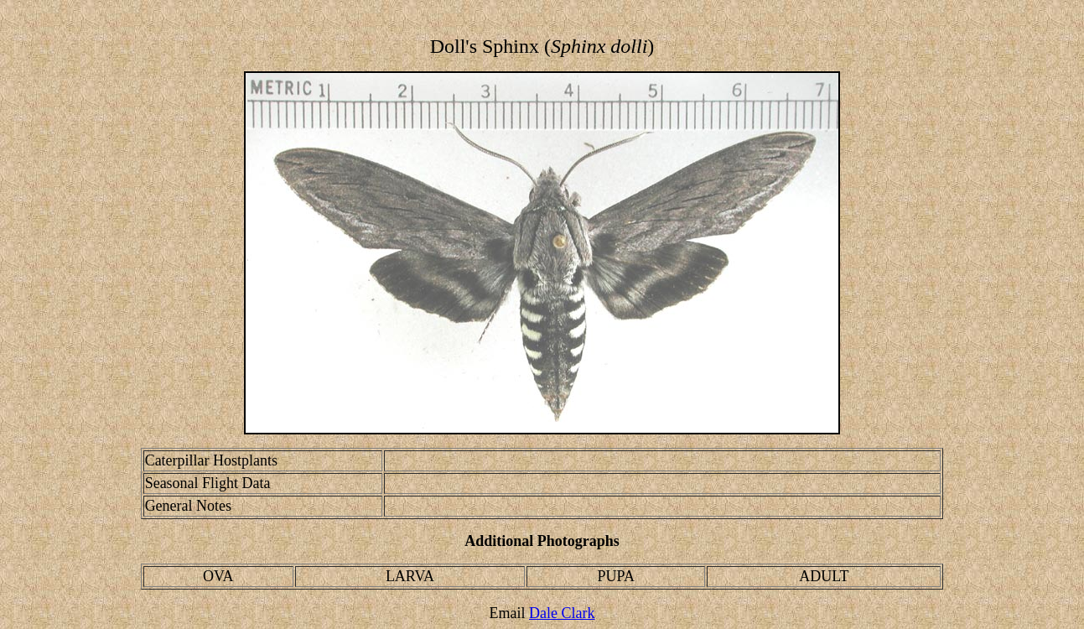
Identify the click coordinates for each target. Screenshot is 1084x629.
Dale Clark (561, 613)
